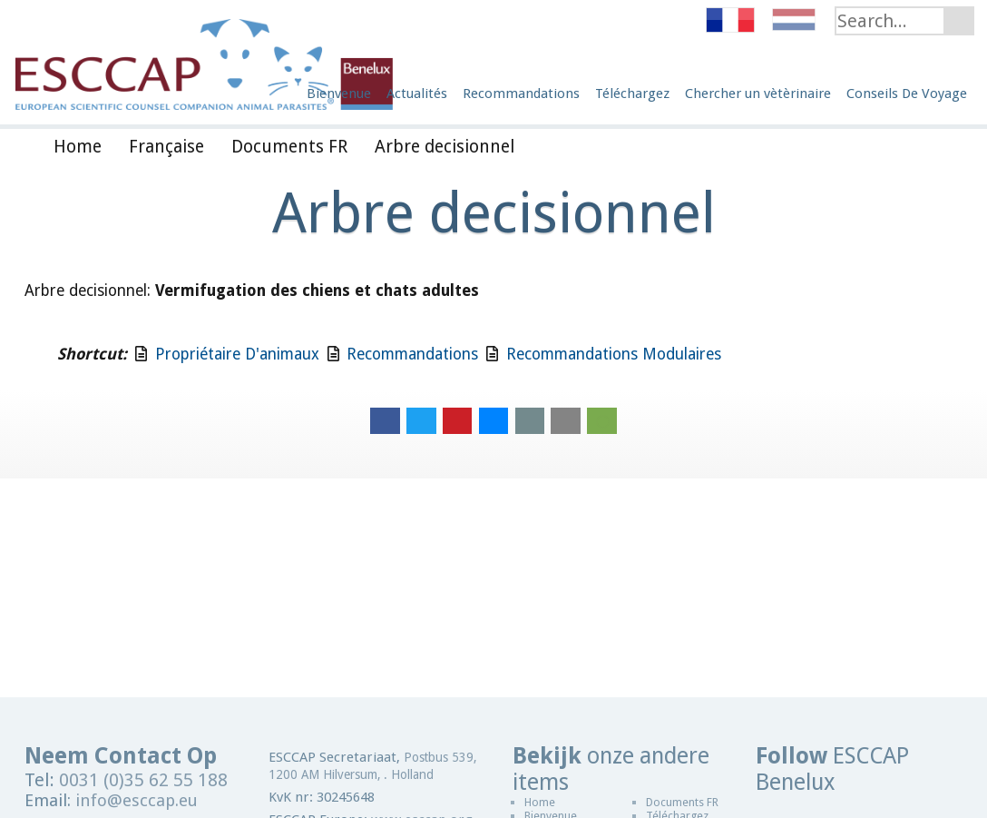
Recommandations (412, 354)
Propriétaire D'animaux (237, 354)
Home (539, 802)
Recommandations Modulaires (613, 354)
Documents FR (682, 802)
